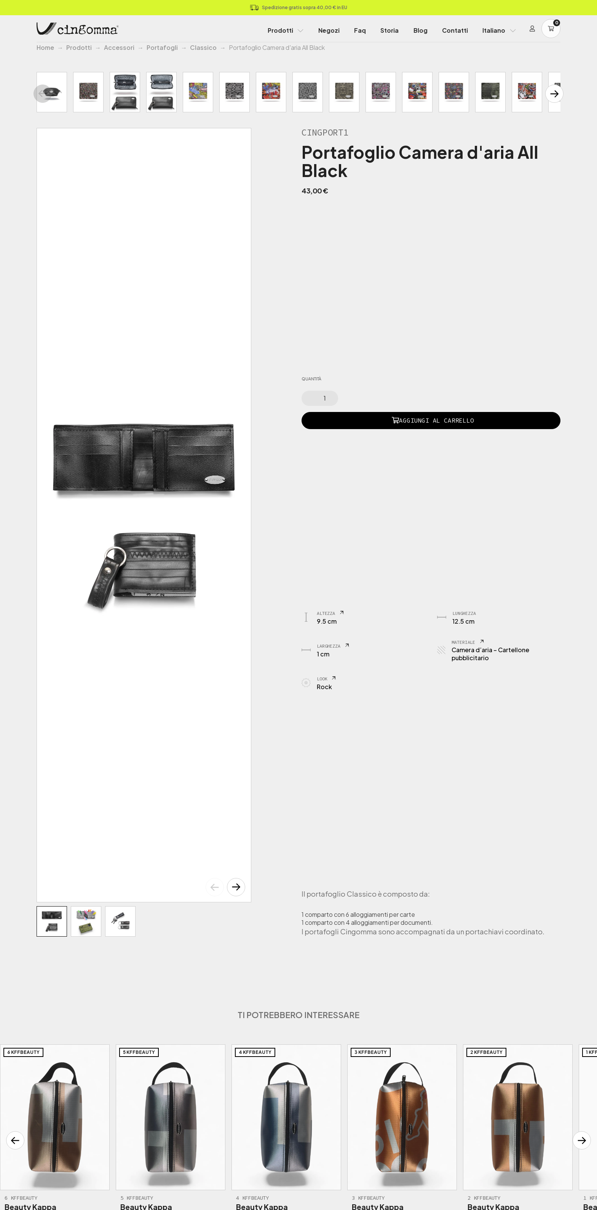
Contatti (455, 30)
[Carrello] (550, 28)
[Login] (532, 28)
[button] (236, 887)
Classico (203, 47)
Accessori (119, 47)
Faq (360, 30)
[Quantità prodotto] (320, 398)
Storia (389, 30)
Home (45, 47)
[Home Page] (78, 28)
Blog (420, 30)
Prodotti (280, 30)
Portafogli (162, 47)
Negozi (329, 30)
